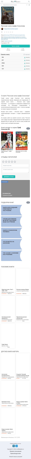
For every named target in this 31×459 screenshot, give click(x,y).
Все (28, 128)
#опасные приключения (9, 37)
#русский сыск (4, 39)
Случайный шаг (7, 193)
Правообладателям (15, 453)
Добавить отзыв (9, 176)
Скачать (28, 57)
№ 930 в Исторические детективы (17, 35)
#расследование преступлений (8, 38)
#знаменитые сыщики (20, 37)
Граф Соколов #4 (8, 41)
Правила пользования (15, 451)
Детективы (6, 35)
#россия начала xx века (21, 38)
